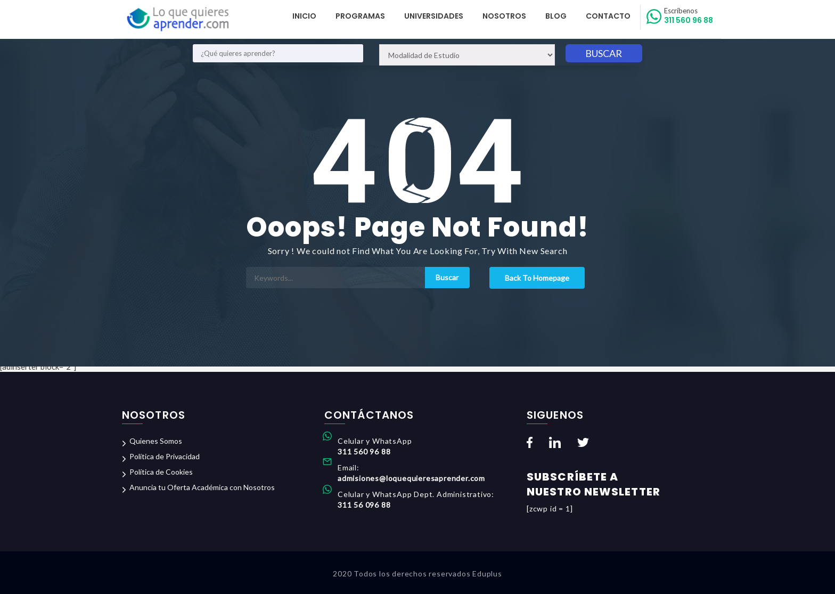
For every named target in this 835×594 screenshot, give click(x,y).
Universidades (433, 16)
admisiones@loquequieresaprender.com (411, 478)
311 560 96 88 (688, 16)
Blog (556, 16)
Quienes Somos (155, 440)
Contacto (608, 16)
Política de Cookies (161, 471)
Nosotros (504, 16)
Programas (360, 16)
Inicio (304, 16)
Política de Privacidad (164, 456)
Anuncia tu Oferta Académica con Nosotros (202, 487)
